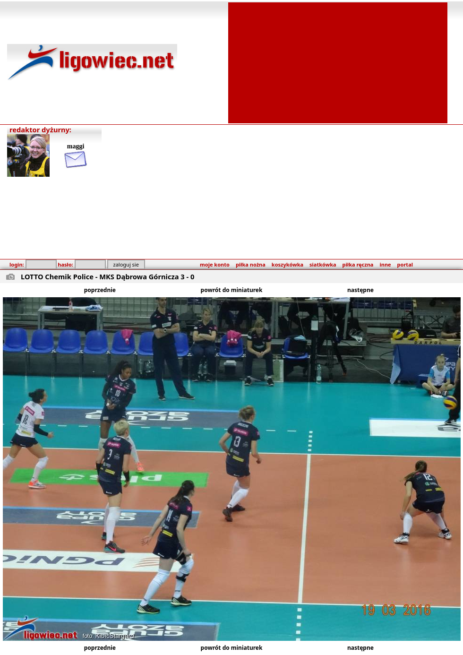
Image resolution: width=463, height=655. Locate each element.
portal (405, 264)
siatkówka (322, 264)
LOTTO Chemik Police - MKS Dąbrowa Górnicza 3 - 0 (107, 276)
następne (360, 290)
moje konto (215, 264)
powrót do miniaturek (232, 290)
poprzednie (100, 290)
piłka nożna (251, 264)
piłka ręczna (358, 264)
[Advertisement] (337, 62)
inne (385, 264)
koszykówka (287, 264)
